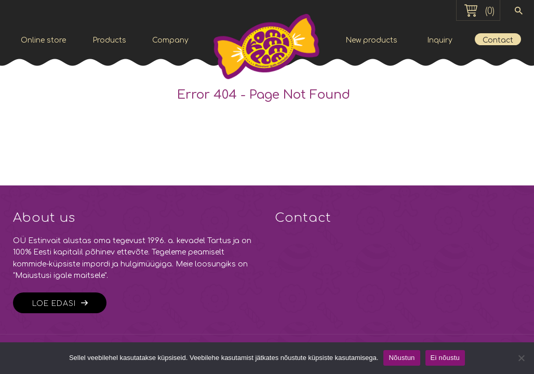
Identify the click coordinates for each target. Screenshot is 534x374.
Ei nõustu (445, 358)
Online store (43, 40)
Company (170, 40)
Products (109, 40)
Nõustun (402, 358)
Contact (498, 40)
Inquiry (439, 40)
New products (371, 40)
